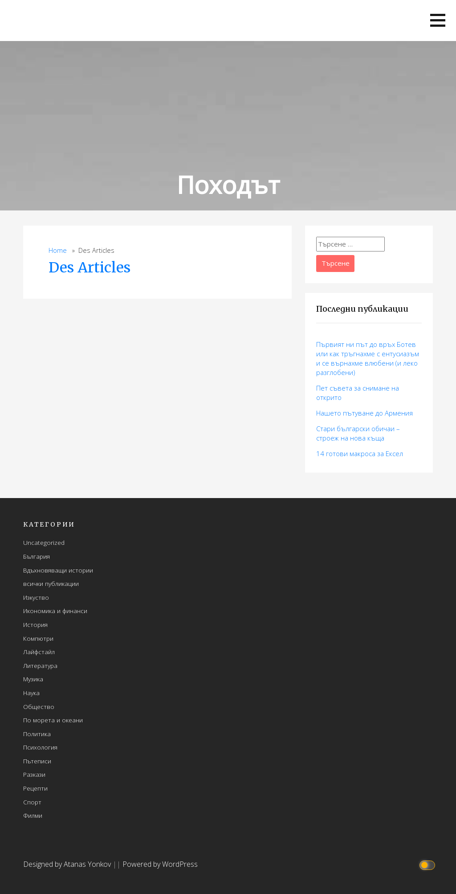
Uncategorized (44, 542)
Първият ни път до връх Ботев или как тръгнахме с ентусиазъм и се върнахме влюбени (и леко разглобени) (367, 358)
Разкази (34, 774)
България (36, 556)
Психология (40, 747)
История (35, 624)
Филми (32, 815)
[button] (438, 20)
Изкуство (36, 597)
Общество (38, 706)
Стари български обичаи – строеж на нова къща (358, 433)
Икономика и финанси (55, 610)
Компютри (38, 638)
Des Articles (89, 267)
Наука (31, 692)
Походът (228, 184)
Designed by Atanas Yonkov (68, 864)
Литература (40, 665)
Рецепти (35, 788)
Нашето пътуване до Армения (364, 412)
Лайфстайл (39, 651)
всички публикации (51, 583)
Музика (33, 679)
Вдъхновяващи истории (58, 570)
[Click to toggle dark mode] (429, 864)
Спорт (32, 802)
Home (58, 250)
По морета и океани (53, 720)
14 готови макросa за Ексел (359, 453)
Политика (37, 733)
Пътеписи (37, 761)
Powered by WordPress (160, 864)
